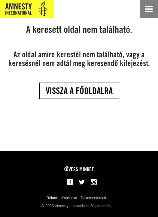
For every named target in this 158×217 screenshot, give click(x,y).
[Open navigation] (149, 9)
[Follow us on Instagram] (94, 182)
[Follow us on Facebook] (70, 182)
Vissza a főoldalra (79, 90)
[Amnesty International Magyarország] (27, 9)
